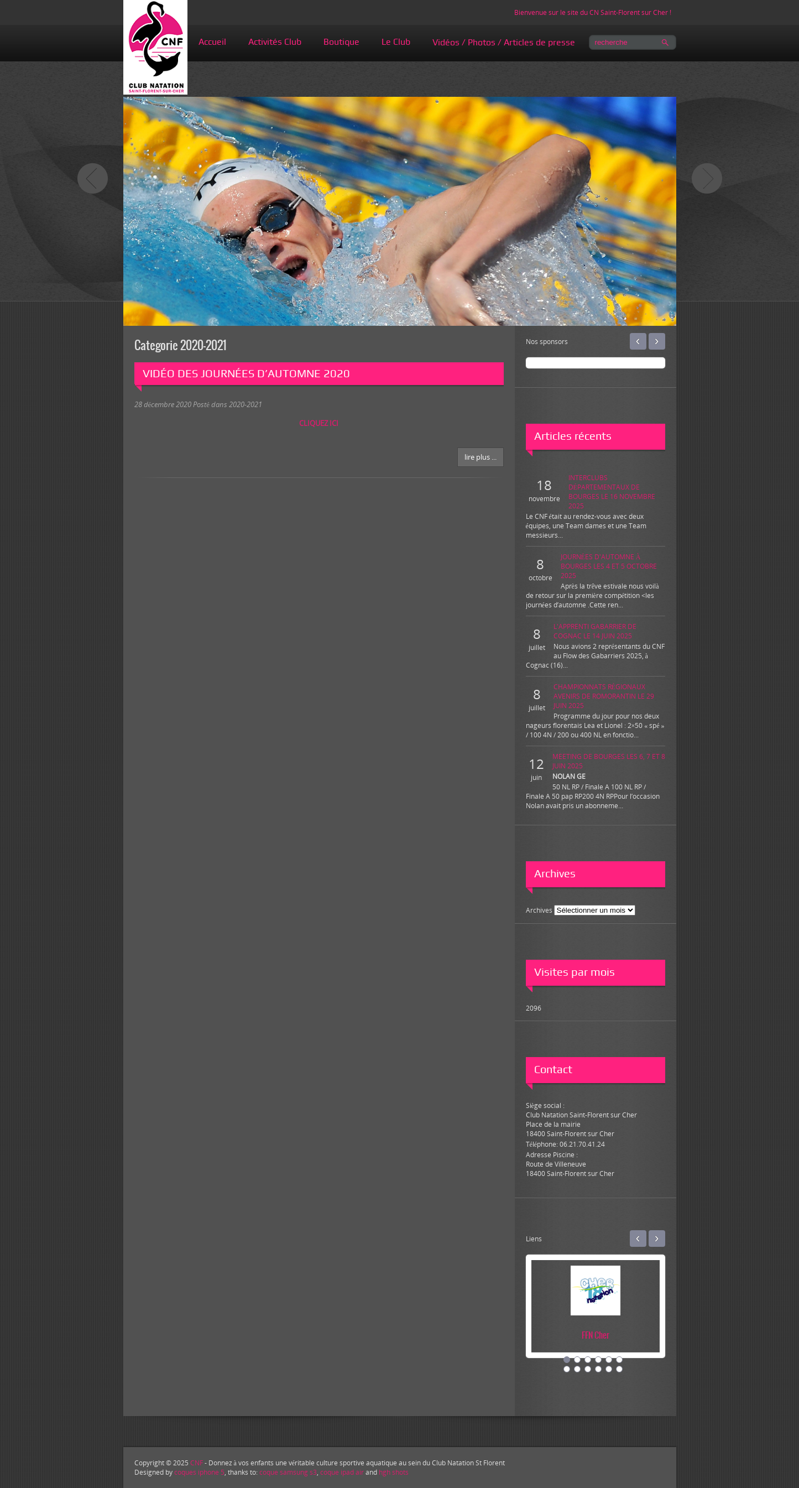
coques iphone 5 (199, 1472)
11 (608, 1369)
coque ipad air (342, 1472)
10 (598, 1369)
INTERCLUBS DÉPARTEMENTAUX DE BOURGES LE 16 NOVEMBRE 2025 (611, 492)
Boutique (341, 42)
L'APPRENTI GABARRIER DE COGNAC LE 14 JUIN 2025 (594, 631)
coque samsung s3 (288, 1472)
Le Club (396, 42)
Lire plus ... (480, 457)
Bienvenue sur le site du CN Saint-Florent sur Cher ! (592, 12)
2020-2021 (245, 404)
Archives (539, 910)
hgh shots (394, 1472)
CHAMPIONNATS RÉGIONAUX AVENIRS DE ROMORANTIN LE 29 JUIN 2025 (603, 696)
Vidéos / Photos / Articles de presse (503, 42)
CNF (196, 1463)
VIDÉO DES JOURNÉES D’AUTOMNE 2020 (246, 373)
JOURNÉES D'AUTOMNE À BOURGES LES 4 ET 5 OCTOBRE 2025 (609, 566)
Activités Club (274, 42)
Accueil (212, 42)
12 (619, 1369)
